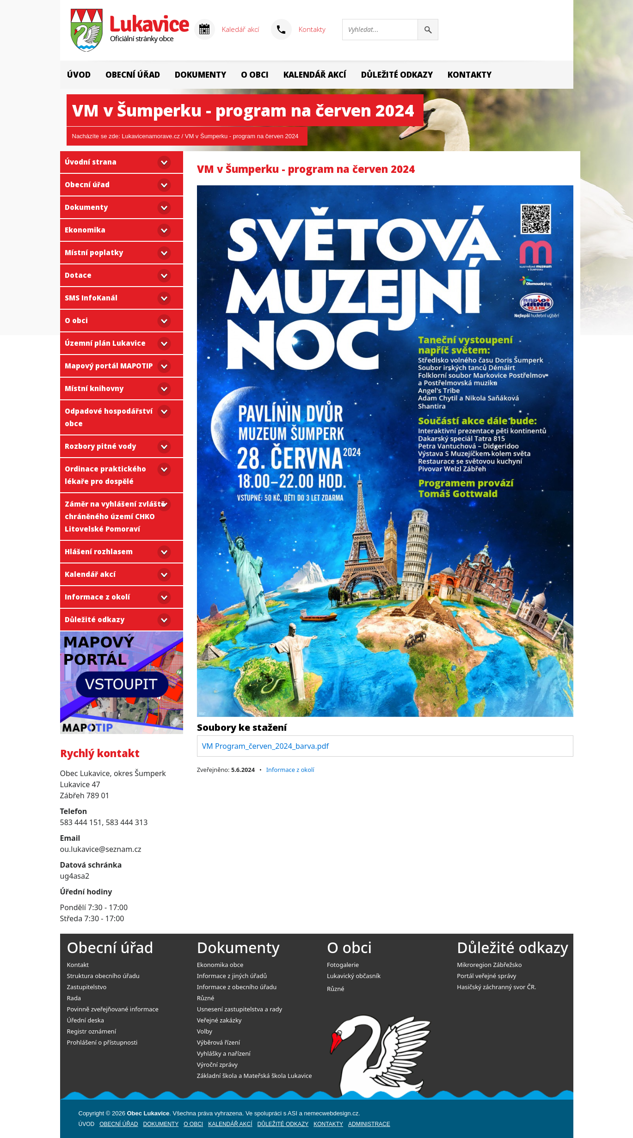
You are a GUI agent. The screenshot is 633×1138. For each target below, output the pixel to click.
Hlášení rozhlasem (99, 551)
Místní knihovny (94, 388)
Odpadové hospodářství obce (109, 417)
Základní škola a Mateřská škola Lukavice (254, 1075)
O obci (255, 74)
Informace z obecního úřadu (237, 987)
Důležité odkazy (397, 74)
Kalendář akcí (314, 74)
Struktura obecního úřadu (103, 976)
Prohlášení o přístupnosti (102, 1042)
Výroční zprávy (217, 1064)
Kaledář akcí (240, 29)
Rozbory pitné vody (100, 446)
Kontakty (312, 29)
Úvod (79, 74)
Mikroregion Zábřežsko (489, 965)
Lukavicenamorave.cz (151, 136)
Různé (206, 998)
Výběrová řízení (218, 1042)
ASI (292, 1113)
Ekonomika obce (220, 965)
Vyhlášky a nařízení (224, 1053)
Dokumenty (200, 74)
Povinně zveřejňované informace (113, 1009)
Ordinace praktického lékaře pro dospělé (105, 475)
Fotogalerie (343, 965)
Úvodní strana (91, 161)
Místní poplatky (94, 252)
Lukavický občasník (354, 976)
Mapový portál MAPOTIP (109, 365)
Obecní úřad (132, 74)
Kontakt (78, 965)
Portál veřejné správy (486, 976)
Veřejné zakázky (219, 1020)
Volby (204, 1031)
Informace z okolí (97, 596)
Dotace (78, 275)
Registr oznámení (91, 1031)
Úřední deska (85, 1020)
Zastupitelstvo (87, 987)
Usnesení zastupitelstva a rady (239, 1009)
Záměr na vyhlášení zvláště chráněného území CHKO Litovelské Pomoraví (115, 516)
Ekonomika (85, 229)
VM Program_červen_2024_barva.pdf (265, 746)
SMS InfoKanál (91, 297)
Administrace (369, 1124)
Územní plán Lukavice (105, 343)
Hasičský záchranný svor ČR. (496, 987)
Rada (74, 998)
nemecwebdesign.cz (331, 1113)
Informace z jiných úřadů (232, 976)
